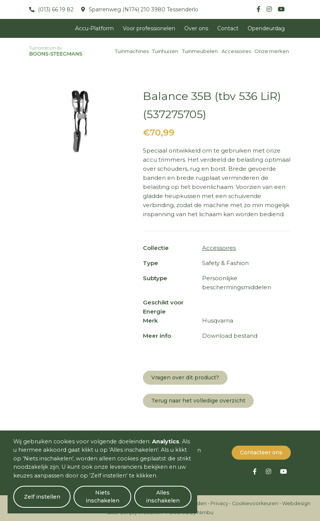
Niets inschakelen (102, 496)
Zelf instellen (42, 496)
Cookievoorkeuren (255, 503)
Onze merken (271, 51)
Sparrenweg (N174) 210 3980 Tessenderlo (142, 9)
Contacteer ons (261, 452)
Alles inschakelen (163, 496)
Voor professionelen (149, 28)
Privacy (219, 503)
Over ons (196, 28)
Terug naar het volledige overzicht (198, 400)
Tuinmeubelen (200, 51)
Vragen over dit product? (185, 377)
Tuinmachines (132, 51)
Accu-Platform (94, 28)
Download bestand (229, 335)
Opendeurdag (266, 28)
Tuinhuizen (165, 51)
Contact (227, 28)
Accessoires (236, 51)
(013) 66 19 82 (55, 9)
